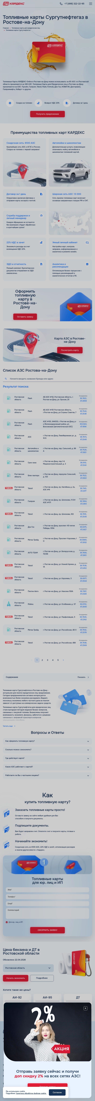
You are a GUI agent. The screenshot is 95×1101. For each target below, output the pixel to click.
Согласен (57, 1092)
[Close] (85, 1008)
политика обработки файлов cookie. (31, 1093)
